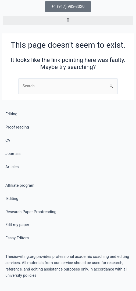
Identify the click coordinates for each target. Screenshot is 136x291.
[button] (68, 20)
